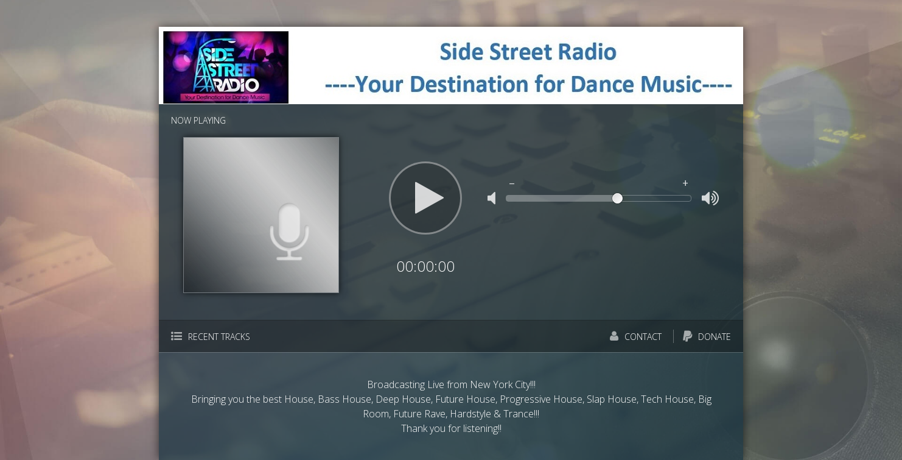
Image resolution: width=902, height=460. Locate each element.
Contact (636, 336)
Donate (707, 336)
